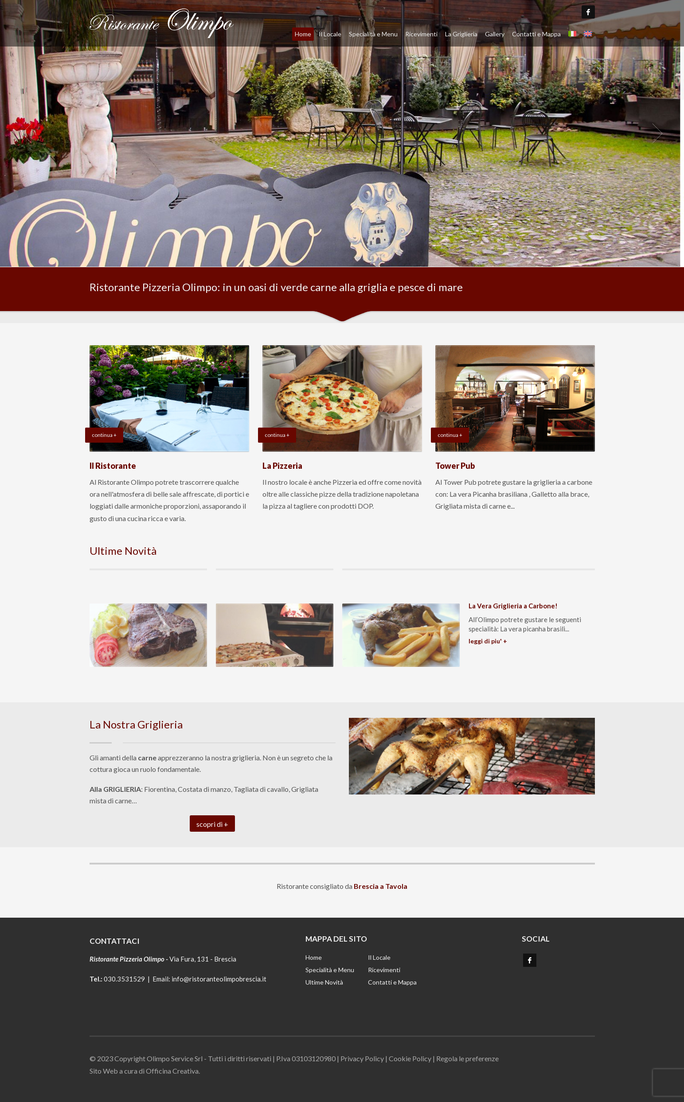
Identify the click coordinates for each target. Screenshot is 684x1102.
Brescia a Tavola (380, 886)
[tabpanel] (342, 133)
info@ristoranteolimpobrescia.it (219, 979)
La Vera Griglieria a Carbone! (513, 606)
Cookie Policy (410, 1058)
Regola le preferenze (467, 1058)
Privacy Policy (362, 1058)
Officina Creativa (172, 1071)
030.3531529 (124, 979)
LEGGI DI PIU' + (488, 641)
